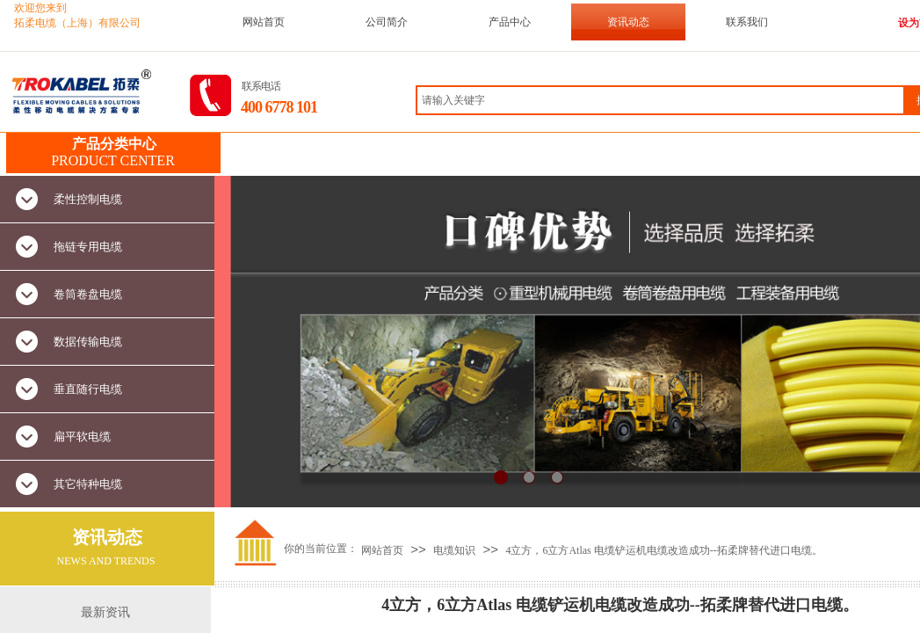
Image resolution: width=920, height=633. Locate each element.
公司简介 (387, 22)
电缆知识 (454, 550)
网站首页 (264, 22)
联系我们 (747, 22)
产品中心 (510, 22)
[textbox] (660, 100)
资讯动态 (628, 22)
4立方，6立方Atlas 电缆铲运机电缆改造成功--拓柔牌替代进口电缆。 (663, 550)
